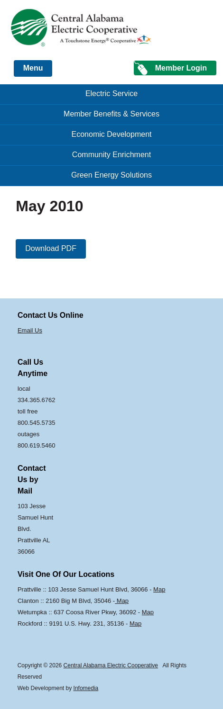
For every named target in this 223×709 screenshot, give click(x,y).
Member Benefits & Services (111, 114)
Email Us (30, 330)
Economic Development (112, 134)
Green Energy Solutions (111, 175)
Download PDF (50, 248)
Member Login (181, 68)
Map (159, 589)
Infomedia (86, 688)
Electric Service (111, 94)
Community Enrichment (111, 155)
